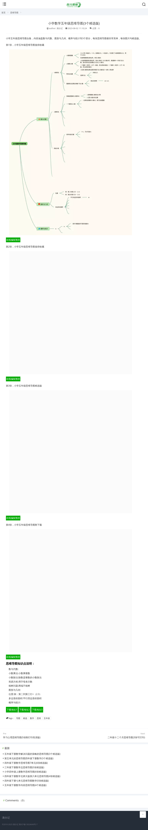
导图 (18, 718)
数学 (32, 718)
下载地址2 (24, 709)
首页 (3, 12)
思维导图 (14, 12)
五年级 (47, 718)
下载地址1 (12, 709)
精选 (25, 718)
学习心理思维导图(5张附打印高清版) (21, 737)
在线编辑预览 (13, 239)
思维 (39, 718)
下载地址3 (37, 709)
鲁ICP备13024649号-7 (28, 824)
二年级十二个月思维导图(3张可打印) (126, 737)
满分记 (15, 824)
